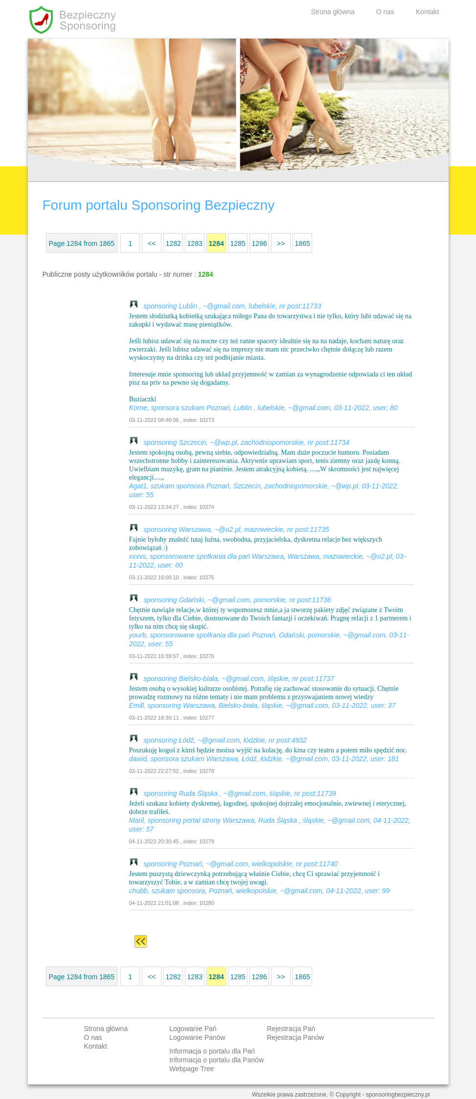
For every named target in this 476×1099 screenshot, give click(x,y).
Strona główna (333, 12)
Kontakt (427, 12)
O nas (385, 12)
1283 (195, 243)
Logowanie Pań (193, 1029)
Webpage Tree (191, 1069)
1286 (259, 243)
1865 (302, 243)
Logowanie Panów (197, 1037)
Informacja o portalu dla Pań (212, 1051)
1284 (216, 243)
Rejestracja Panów (295, 1037)
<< (152, 243)
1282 (173, 243)
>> (281, 243)
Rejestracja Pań (291, 1029)
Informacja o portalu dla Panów (216, 1060)
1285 (238, 243)
